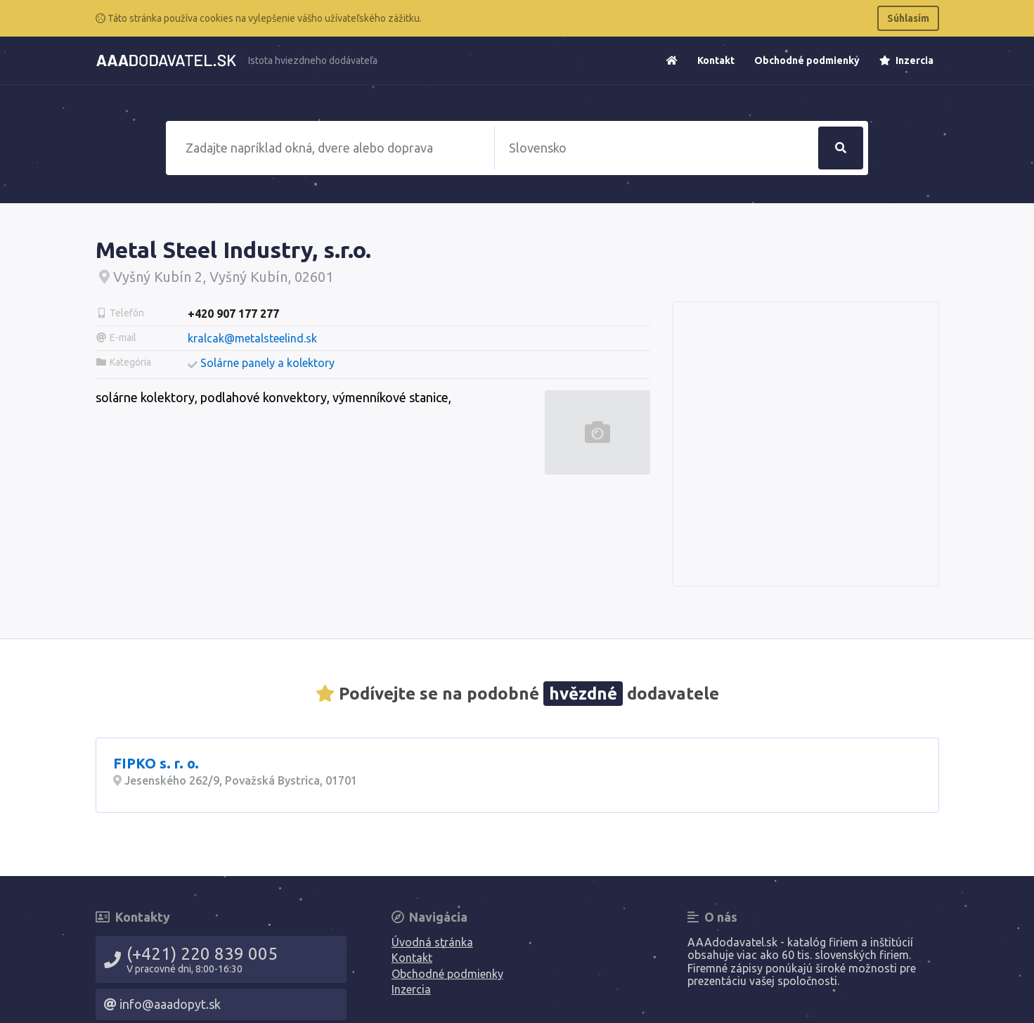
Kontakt (716, 60)
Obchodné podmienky (807, 60)
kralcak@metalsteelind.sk (252, 338)
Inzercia (906, 60)
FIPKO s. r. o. (156, 763)
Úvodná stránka (432, 942)
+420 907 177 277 (233, 313)
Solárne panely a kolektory (267, 362)
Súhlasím (908, 18)
